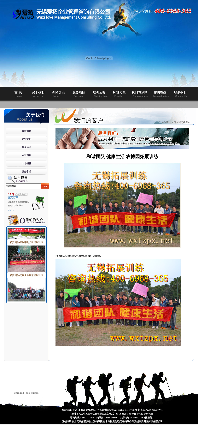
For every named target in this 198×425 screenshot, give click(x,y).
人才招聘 (26, 163)
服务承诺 (26, 171)
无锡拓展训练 (83, 421)
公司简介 (26, 131)
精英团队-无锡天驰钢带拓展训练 (26, 274)
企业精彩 (26, 155)
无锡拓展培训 (69, 421)
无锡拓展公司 (127, 421)
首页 (173, 122)
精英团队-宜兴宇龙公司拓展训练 (26, 241)
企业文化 (26, 139)
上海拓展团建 (98, 421)
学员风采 (26, 147)
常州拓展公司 (112, 421)
